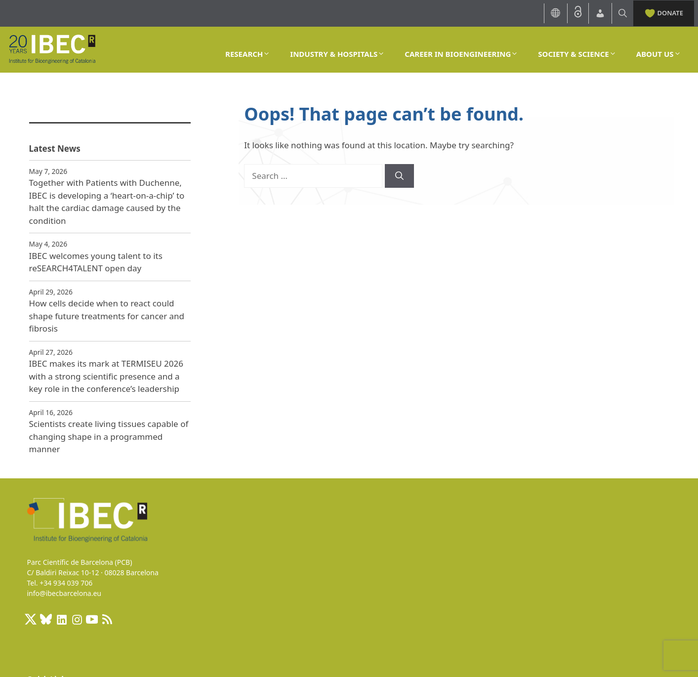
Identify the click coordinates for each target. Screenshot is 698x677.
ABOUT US (658, 54)
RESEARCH (247, 54)
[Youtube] (92, 619)
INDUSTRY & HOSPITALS (337, 54)
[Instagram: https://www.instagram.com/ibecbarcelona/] (76, 619)
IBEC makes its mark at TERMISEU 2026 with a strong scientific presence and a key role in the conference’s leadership (106, 376)
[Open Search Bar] (622, 13)
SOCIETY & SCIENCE (577, 54)
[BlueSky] (46, 619)
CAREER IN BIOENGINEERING (461, 54)
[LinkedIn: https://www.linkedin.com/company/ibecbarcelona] (61, 619)
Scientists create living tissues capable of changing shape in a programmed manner (109, 436)
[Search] (399, 176)
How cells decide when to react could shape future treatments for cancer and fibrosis (107, 315)
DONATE (663, 12)
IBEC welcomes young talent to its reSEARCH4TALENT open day (96, 262)
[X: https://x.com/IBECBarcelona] (31, 619)
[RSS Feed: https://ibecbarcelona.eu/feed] (107, 619)
